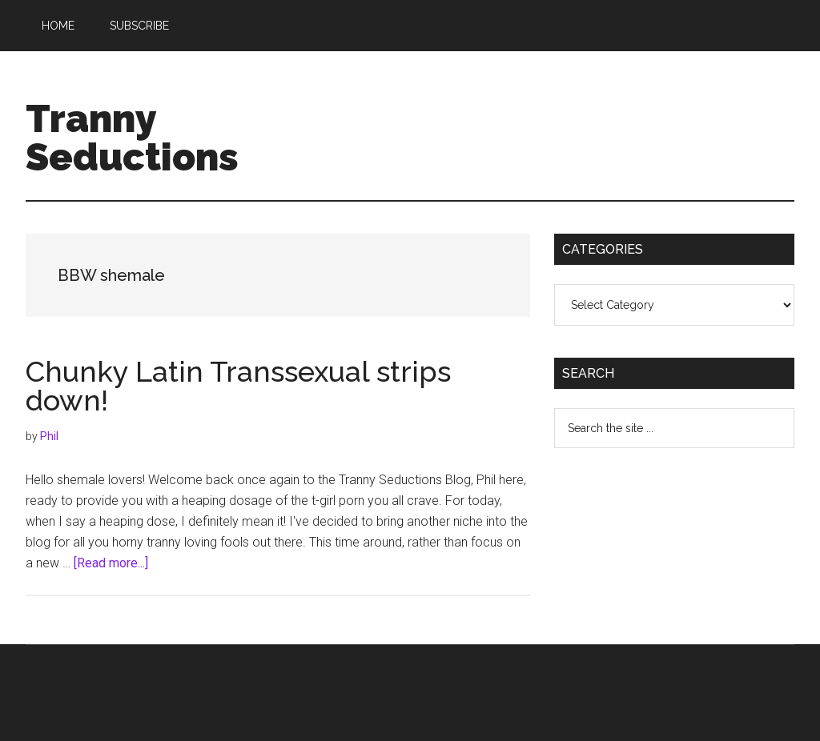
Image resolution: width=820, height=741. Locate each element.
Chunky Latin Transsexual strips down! (238, 385)
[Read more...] (111, 563)
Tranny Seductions (132, 137)
